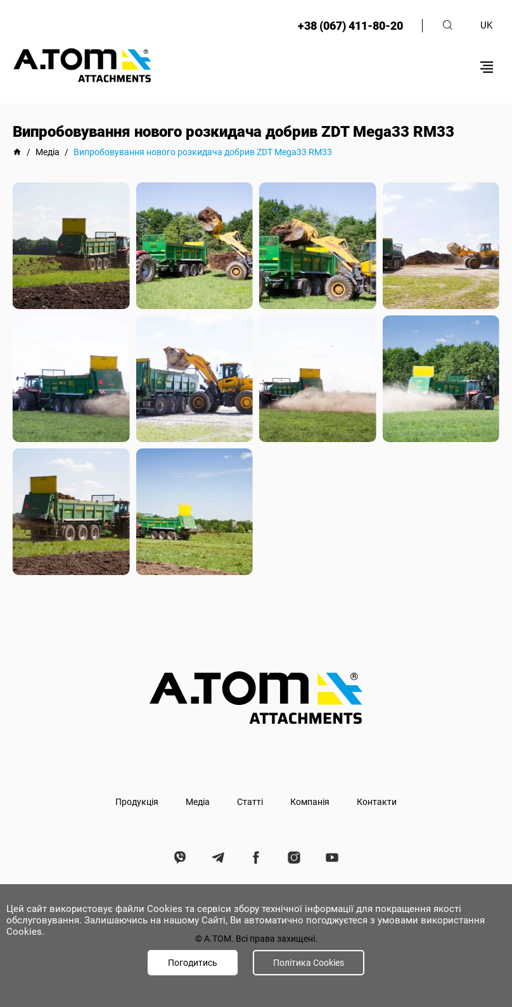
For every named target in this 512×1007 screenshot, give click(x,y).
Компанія (310, 802)
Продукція (136, 802)
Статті (250, 802)
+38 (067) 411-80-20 (350, 25)
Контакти (377, 802)
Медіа (198, 802)
